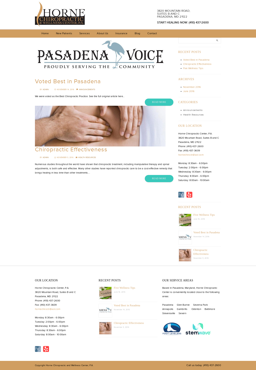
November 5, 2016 (63, 157)
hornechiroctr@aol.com (191, 154)
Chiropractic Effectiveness (71, 149)
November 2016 (192, 87)
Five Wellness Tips (193, 68)
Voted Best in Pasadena (68, 81)
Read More (159, 102)
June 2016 (189, 91)
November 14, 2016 (64, 89)
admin (46, 89)
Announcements (87, 89)
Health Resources (87, 157)
